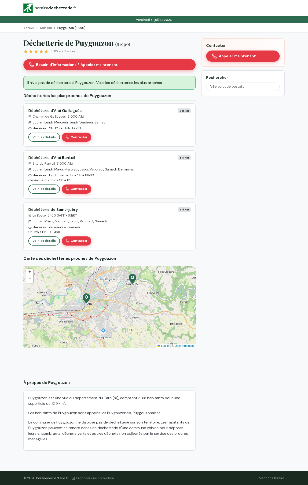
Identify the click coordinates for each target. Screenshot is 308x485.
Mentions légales (272, 478)
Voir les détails (44, 137)
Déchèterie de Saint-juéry (53, 209)
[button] (103, 330)
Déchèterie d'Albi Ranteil (51, 157)
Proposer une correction (93, 478)
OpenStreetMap (184, 345)
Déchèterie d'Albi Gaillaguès (55, 110)
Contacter (77, 137)
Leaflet (163, 345)
